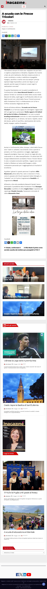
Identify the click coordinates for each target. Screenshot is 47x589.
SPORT (24, 364)
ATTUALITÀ (25, 408)
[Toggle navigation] (24, 6)
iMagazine (3, 581)
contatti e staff (9, 581)
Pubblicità (23, 581)
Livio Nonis (8, 364)
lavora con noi (17, 581)
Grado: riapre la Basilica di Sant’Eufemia (21, 314)
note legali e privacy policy (33, 581)
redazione (10, 20)
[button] (44, 6)
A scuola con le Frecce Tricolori (17, 15)
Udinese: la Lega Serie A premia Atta (20, 360)
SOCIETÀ (24, 496)
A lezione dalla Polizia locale (16, 297)
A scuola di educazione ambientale (19, 532)
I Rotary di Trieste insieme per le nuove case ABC (21, 279)
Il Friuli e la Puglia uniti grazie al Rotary (20, 492)
